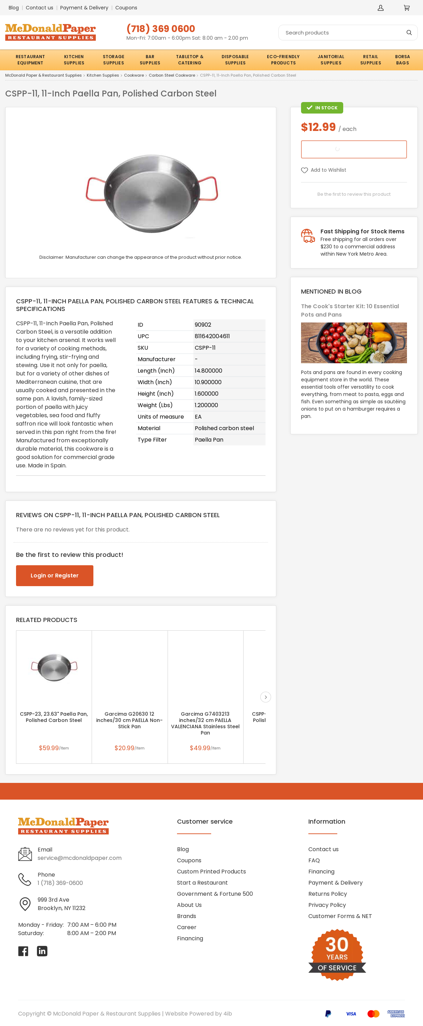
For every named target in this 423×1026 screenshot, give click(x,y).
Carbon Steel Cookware (172, 75)
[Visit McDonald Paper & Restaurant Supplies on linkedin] (42, 951)
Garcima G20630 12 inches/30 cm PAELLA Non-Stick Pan (129, 720)
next (265, 697)
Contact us (39, 7)
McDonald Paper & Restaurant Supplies (43, 75)
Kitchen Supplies (103, 75)
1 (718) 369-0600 (60, 883)
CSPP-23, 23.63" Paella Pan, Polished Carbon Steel (54, 717)
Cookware (134, 75)
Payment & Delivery (84, 7)
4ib (227, 1014)
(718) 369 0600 (160, 28)
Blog (14, 7)
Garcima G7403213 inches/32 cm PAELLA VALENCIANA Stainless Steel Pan (205, 723)
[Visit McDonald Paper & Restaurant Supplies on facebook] (23, 951)
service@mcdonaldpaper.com (80, 858)
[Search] (348, 32)
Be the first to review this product (354, 194)
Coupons (126, 7)
